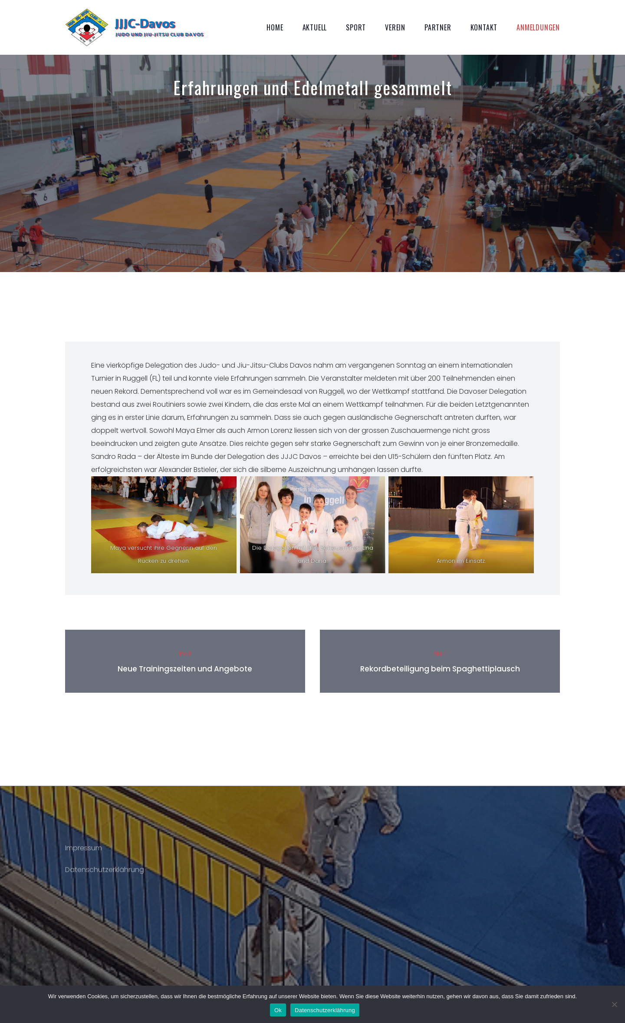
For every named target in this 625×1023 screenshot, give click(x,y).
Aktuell (315, 27)
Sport (356, 27)
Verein (395, 27)
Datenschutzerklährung (104, 875)
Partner (437, 27)
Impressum (83, 853)
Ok (278, 1010)
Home (274, 27)
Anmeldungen (538, 27)
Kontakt (484, 27)
